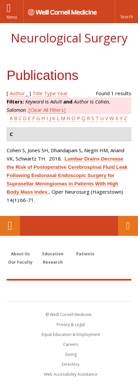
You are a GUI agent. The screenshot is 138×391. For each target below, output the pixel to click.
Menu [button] (12, 17)
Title (37, 93)
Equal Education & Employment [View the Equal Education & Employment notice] (71, 334)
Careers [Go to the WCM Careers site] (70, 344)
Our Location (10, 226)
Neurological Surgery (69, 38)
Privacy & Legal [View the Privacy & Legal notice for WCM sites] (71, 324)
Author (17, 93)
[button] (126, 11)
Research (53, 262)
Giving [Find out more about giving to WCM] (70, 354)
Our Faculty (20, 262)
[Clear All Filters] (47, 109)
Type (50, 93)
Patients (85, 254)
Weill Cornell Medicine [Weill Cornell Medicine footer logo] (69, 290)
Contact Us (128, 226)
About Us (20, 254)
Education (53, 254)
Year (62, 93)
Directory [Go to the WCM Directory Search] (70, 364)
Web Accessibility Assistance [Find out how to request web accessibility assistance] (70, 374)
